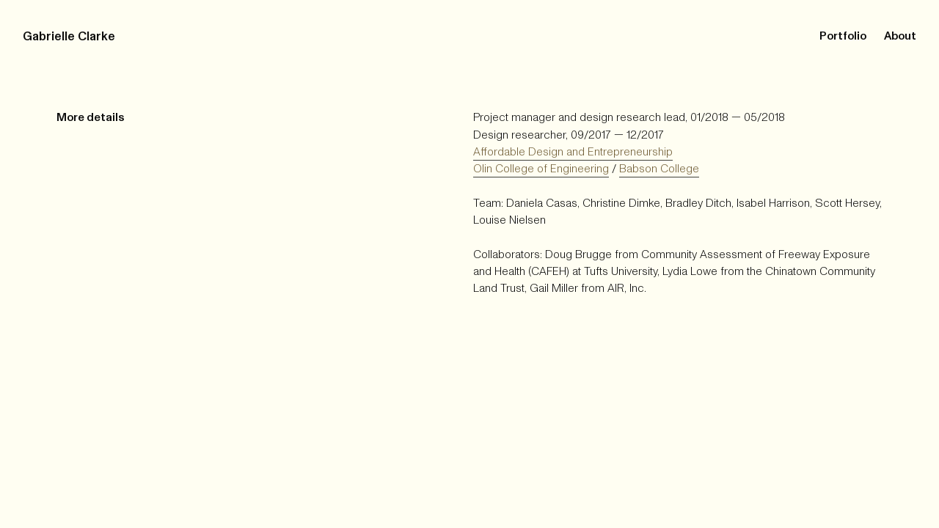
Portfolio (841, 36)
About (900, 36)
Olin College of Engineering (541, 169)
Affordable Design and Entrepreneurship (573, 152)
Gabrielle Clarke (69, 36)
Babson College (659, 169)
